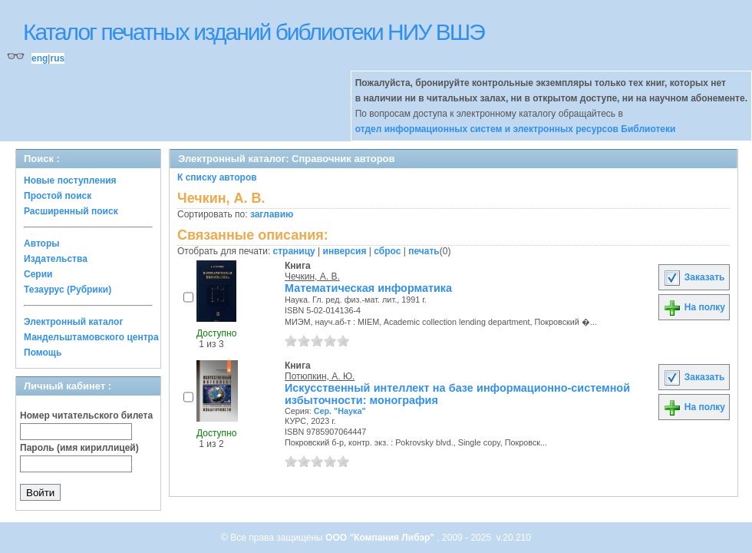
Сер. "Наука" (340, 411)
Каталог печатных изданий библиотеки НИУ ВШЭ (253, 32)
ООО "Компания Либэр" (381, 537)
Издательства (55, 258)
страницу (294, 251)
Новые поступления (70, 180)
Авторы (42, 243)
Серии (38, 274)
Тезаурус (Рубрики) (67, 289)
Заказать (693, 277)
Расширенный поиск (71, 211)
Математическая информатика (368, 288)
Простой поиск (57, 195)
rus (57, 58)
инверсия (345, 251)
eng (39, 58)
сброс (387, 251)
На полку (694, 307)
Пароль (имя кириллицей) (79, 447)
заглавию (271, 214)
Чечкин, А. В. (312, 276)
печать (424, 251)
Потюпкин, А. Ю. (320, 376)
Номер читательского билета (86, 415)
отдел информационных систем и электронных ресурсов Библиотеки (515, 129)
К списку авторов (217, 177)
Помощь (42, 352)
